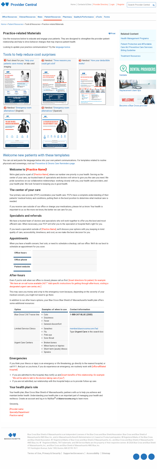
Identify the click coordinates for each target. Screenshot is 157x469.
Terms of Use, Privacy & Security (44, 453)
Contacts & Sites (84, 4)
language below (63, 47)
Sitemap (106, 453)
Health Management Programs (135, 38)
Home (73, 4)
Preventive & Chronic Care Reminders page (55, 163)
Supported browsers (73, 453)
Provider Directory (100, 4)
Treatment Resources (130, 56)
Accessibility (93, 453)
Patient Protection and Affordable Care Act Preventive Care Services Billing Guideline (136, 47)
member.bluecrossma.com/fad (84, 328)
